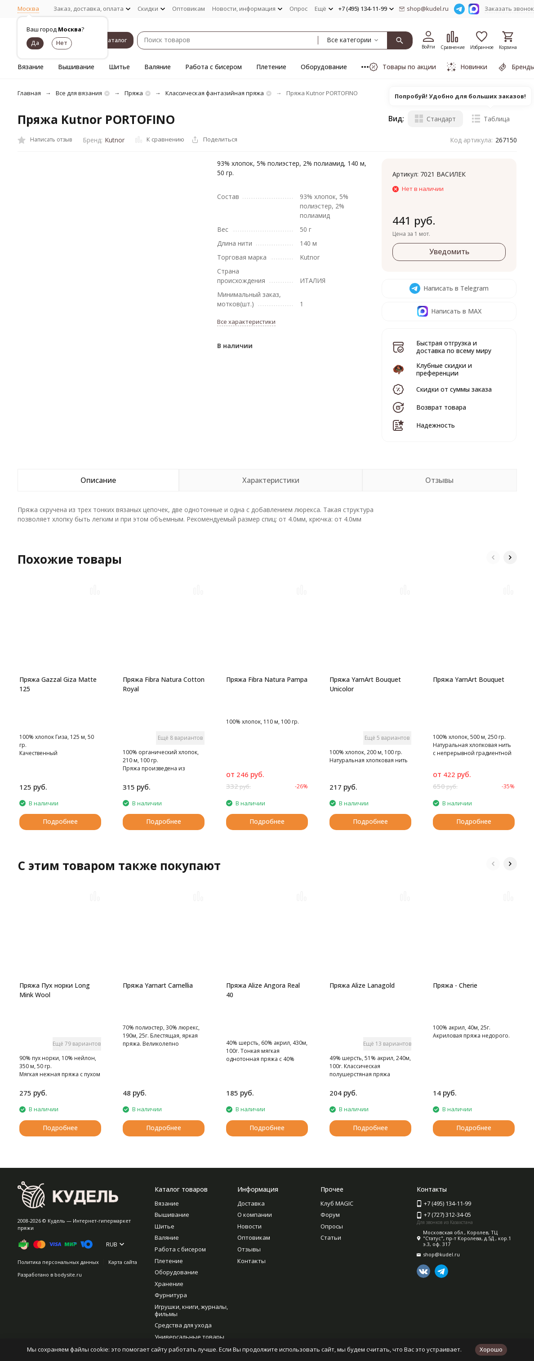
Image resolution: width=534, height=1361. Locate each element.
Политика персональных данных (58, 1262)
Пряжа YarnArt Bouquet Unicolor (365, 684)
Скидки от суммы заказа (454, 389)
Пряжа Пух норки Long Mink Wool (54, 990)
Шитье (119, 66)
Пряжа (134, 93)
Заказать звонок (509, 8)
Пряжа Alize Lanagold (362, 985)
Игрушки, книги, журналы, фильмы (191, 1310)
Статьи (330, 1237)
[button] (493, 557)
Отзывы (249, 1249)
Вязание (31, 66)
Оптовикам (188, 8)
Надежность (435, 425)
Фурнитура (171, 1295)
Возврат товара (441, 407)
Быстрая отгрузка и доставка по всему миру (453, 347)
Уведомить (449, 251)
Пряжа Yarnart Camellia (158, 985)
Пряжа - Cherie (455, 985)
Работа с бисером (213, 66)
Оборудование (324, 66)
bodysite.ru (68, 1274)
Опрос (298, 8)
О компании (254, 1215)
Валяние (157, 66)
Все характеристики (246, 322)
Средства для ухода (183, 1325)
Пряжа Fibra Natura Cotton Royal (164, 684)
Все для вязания (79, 93)
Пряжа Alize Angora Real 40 (263, 990)
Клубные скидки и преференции (444, 369)
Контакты (251, 1261)
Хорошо (491, 1349)
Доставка (251, 1203)
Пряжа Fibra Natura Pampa (266, 679)
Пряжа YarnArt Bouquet (468, 679)
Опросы (331, 1226)
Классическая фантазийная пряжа (214, 93)
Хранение (169, 1284)
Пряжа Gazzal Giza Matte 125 (58, 684)
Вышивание (76, 66)
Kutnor (115, 140)
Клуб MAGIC (336, 1203)
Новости (249, 1226)
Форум (330, 1215)
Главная (29, 93)
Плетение (271, 66)
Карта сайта (122, 1262)
